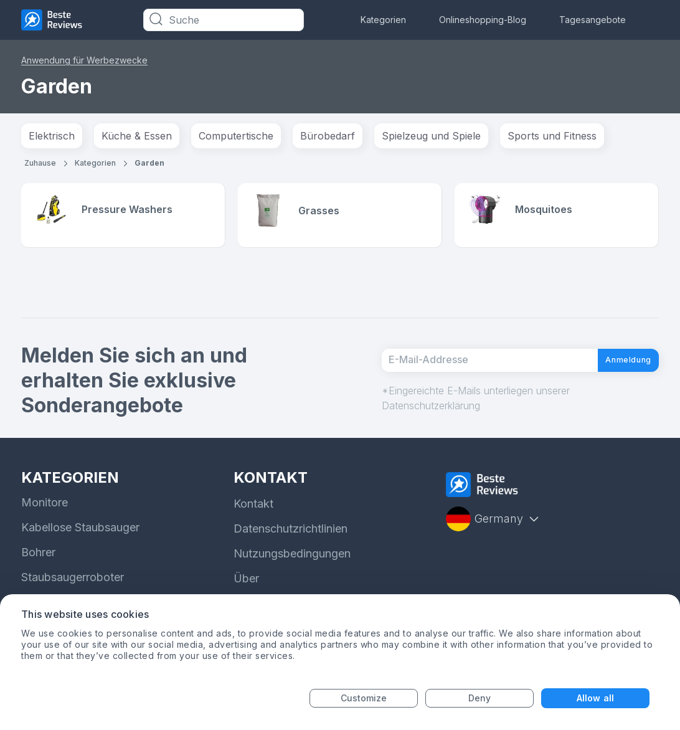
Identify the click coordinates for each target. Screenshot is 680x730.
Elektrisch (52, 136)
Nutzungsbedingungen (292, 555)
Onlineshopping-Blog (482, 19)
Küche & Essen (137, 136)
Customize (364, 698)
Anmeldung (617, 361)
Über (246, 580)
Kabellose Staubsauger (80, 529)
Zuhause (40, 163)
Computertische (236, 136)
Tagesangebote (592, 19)
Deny (479, 698)
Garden (149, 163)
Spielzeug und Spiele (431, 136)
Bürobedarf (327, 136)
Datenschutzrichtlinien (290, 530)
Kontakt (253, 505)
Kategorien (383, 19)
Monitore (44, 504)
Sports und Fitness (552, 136)
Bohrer (38, 554)
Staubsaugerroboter (72, 578)
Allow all (595, 698)
